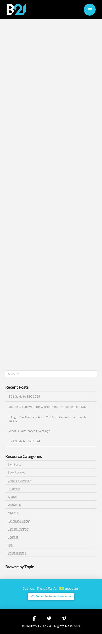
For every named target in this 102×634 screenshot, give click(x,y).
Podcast (13, 536)
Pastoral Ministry (18, 528)
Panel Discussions (19, 520)
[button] (90, 10)
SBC (10, 544)
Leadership (14, 504)
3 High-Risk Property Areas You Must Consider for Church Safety (47, 419)
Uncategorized (17, 552)
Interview (14, 488)
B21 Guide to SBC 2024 (24, 441)
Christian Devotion (19, 480)
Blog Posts (14, 464)
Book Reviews (16, 472)
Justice (12, 496)
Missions (13, 512)
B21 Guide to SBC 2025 (24, 396)
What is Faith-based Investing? (29, 431)
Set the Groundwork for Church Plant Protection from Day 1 (49, 406)
